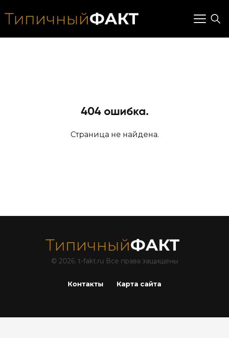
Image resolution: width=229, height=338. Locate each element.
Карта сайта (139, 284)
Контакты (85, 284)
